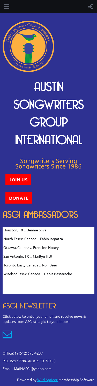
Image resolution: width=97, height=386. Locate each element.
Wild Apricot (47, 379)
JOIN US (18, 179)
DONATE (18, 198)
